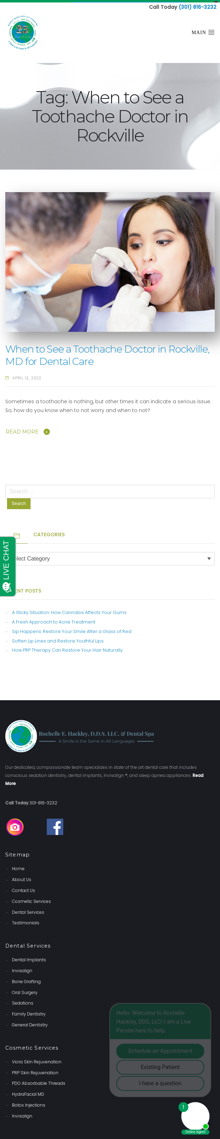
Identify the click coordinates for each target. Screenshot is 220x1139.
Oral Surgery (25, 990)
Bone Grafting (26, 979)
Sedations (22, 1001)
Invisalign (22, 968)
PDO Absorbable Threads (38, 1081)
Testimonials (25, 921)
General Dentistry (30, 1022)
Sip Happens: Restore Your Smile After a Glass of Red (71, 629)
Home (18, 866)
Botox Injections (28, 1103)
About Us (21, 877)
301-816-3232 (43, 800)
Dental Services (28, 910)
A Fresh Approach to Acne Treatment (53, 619)
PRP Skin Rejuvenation (35, 1070)
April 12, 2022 (26, 375)
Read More (22, 429)
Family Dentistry (29, 1012)
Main (203, 30)
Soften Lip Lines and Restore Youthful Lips (58, 638)
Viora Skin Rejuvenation (37, 1059)
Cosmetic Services (31, 899)
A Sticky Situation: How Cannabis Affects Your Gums (69, 610)
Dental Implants (29, 958)
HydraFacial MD (28, 1092)
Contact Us (23, 888)
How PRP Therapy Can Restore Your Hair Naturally (67, 648)
